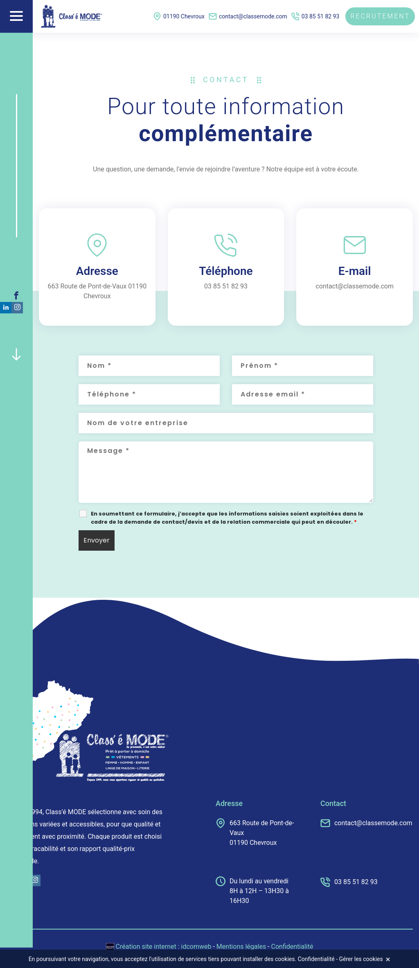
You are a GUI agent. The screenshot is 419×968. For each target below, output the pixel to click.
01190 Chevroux (179, 16)
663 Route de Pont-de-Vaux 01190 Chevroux (255, 832)
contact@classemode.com (248, 16)
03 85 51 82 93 (315, 16)
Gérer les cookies (361, 959)
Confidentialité (292, 946)
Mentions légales (241, 946)
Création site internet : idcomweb (159, 946)
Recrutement (380, 16)
